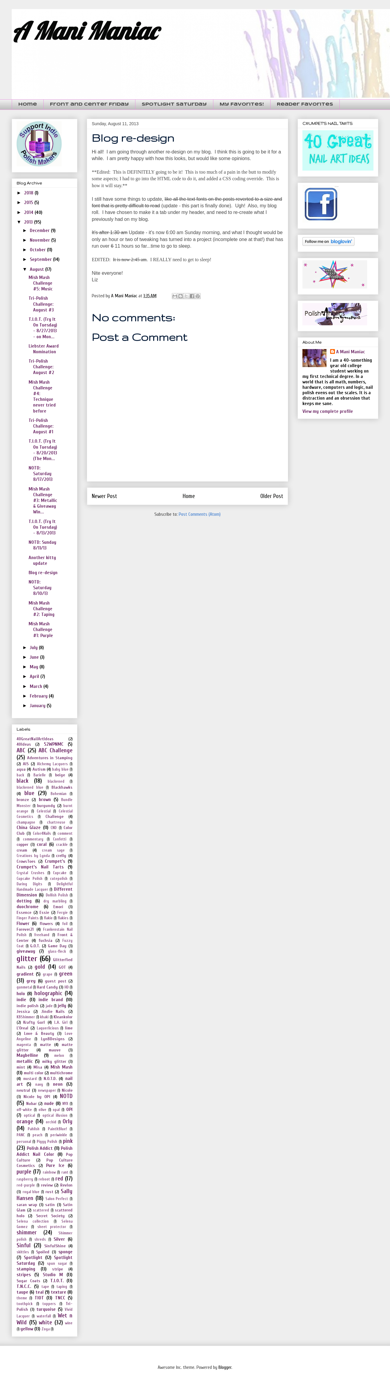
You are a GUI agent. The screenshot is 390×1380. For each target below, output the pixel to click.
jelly (62, 1005)
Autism (38, 769)
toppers (49, 1304)
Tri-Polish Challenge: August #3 (41, 303)
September (41, 259)
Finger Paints (28, 918)
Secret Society (50, 1215)
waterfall (44, 1316)
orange (25, 1121)
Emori (58, 906)
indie (21, 999)
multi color (33, 1072)
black (22, 781)
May (34, 667)
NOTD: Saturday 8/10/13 (40, 587)
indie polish (28, 1005)
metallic (25, 1061)
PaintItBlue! (57, 1129)
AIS (26, 763)
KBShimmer (26, 1017)
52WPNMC (53, 744)
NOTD (66, 1096)
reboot (44, 1179)
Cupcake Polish (29, 879)
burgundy (46, 805)
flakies (63, 918)
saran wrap (27, 1204)
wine (69, 1323)
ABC (21, 750)
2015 (29, 202)
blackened (56, 781)
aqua (21, 769)
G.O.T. (35, 945)
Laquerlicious (48, 1028)
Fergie (62, 913)
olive (42, 1110)
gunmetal (24, 987)
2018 (29, 193)
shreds (40, 1239)
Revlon (66, 1185)
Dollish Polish (57, 895)
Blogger (224, 1367)
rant (64, 1172)
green (66, 973)
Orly (68, 1121)
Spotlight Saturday (174, 104)
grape (47, 974)
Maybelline (27, 1055)
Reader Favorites (305, 104)
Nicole (67, 1090)
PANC (21, 1135)
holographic (48, 993)
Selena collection (33, 1221)
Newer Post (104, 496)
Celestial (44, 811)
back (20, 775)
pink (68, 1141)
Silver (59, 1239)
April (35, 676)
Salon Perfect (56, 1199)
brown (45, 799)
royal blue (31, 1192)
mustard (30, 1079)
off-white (24, 1110)
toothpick (24, 1304)
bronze (23, 799)
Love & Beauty (39, 1033)
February (39, 696)
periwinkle (58, 1135)
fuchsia (45, 940)
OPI (69, 1109)
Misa (37, 1067)
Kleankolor (63, 1017)
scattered (41, 1210)
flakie (48, 918)
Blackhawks (62, 787)
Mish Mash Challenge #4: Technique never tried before (42, 396)
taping (62, 1287)
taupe (22, 1292)
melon (59, 1056)
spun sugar (57, 1263)
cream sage (53, 850)
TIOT (39, 1298)
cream (22, 850)
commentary (33, 839)
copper (22, 844)
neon (58, 1084)
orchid (51, 1122)
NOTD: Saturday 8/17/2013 (41, 473)
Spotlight (33, 1257)
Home (27, 104)
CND (54, 828)
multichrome (61, 1072)
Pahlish (33, 1129)
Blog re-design (43, 572)
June (35, 657)
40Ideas (24, 744)
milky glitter (54, 1061)
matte (45, 1044)
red (59, 1178)
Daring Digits (29, 884)
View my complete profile (327, 411)
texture (58, 1292)
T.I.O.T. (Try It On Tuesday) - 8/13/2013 (43, 527)
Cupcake (60, 873)
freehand (41, 935)
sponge (65, 1252)
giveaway (26, 951)
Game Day (57, 945)
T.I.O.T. (57, 1280)
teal (40, 1292)
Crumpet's (55, 861)
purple (24, 1171)
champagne (26, 822)
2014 (29, 212)
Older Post (271, 496)
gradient (25, 974)
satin (50, 1204)
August (37, 269)
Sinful (24, 1245)
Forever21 (25, 929)
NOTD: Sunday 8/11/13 (42, 545)
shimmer (27, 1232)
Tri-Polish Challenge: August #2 (41, 366)
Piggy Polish (47, 1142)
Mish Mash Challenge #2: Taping (41, 608)
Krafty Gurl (34, 1022)
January (38, 705)
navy (39, 1084)
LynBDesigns (53, 1038)
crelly (61, 855)
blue (29, 793)
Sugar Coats (28, 1280)
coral (42, 844)
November (40, 240)
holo (21, 993)
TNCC (60, 1298)
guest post (55, 981)
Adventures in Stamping (50, 757)
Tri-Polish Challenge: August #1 (41, 426)
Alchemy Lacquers (52, 764)
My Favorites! (242, 104)
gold (40, 967)
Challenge (54, 816)
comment (65, 833)
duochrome (28, 906)
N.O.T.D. (50, 1078)
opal (56, 1110)
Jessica (23, 1011)
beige (60, 775)
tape (45, 1287)
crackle (62, 845)
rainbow (49, 1172)
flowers (46, 923)
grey (31, 981)
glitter (27, 958)
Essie (44, 912)
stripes (24, 1274)
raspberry (25, 1179)
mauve (54, 1050)
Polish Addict (40, 1148)
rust (49, 1191)
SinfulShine (55, 1245)
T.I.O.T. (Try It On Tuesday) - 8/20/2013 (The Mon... (43, 449)
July (34, 647)
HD (66, 987)
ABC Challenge (56, 750)
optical (29, 1115)
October (38, 249)
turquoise (46, 1309)
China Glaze (29, 827)
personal (24, 1142)
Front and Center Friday (89, 104)
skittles (23, 1252)
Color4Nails (42, 833)
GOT (62, 967)
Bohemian (59, 794)
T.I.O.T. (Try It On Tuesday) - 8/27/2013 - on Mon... (43, 328)
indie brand (51, 999)
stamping (26, 1269)
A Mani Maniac (84, 31)
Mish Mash (62, 1067)
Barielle (39, 775)
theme (22, 1298)
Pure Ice (55, 1165)
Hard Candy (47, 987)
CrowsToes (26, 861)
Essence (24, 912)
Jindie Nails (53, 1011)
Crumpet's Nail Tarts (40, 867)
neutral (23, 1090)
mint (21, 1067)
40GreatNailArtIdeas (35, 738)
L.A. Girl (60, 1022)
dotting (24, 901)
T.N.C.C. (24, 1286)
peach (37, 1135)
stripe (57, 1269)
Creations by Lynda (33, 856)
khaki (44, 1017)
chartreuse (56, 822)
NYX (65, 1104)
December (40, 230)
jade (49, 1006)
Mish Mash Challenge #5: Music (41, 283)
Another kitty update (42, 560)
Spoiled (42, 1252)
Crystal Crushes (30, 873)
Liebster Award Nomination (44, 348)
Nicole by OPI (36, 1096)
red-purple (26, 1185)
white (45, 1322)
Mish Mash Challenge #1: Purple (41, 629)
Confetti (59, 839)
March (36, 686)
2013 (29, 222)
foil (64, 924)
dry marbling (55, 901)
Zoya (46, 1329)
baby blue (60, 769)
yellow (26, 1329)
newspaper (47, 1090)
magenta (24, 1045)
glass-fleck (57, 951)
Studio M (53, 1274)
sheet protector (52, 1227)
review (47, 1185)
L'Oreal (22, 1028)
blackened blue (30, 787)
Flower (23, 923)
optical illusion (54, 1115)
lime (69, 1028)
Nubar (31, 1103)
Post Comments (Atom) (200, 514)
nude (49, 1103)
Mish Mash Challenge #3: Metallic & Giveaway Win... (43, 500)
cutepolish (58, 879)
